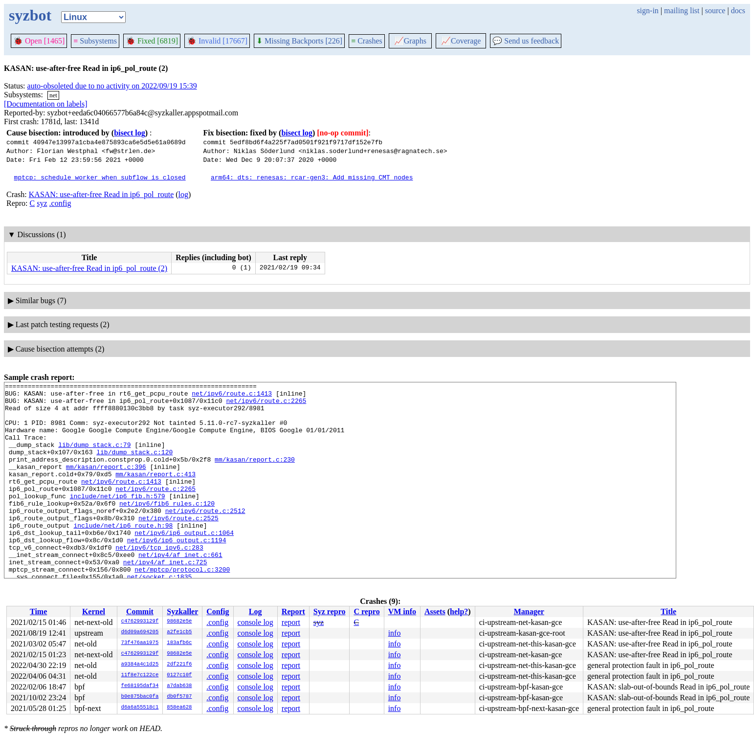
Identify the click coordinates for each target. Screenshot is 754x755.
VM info (402, 611)
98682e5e (179, 621)
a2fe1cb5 (179, 632)
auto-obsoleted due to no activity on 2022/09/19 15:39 (112, 86)
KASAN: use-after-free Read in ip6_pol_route (101, 194)
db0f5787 (179, 696)
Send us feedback (525, 41)
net (53, 95)
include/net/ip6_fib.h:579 (117, 519)
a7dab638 (179, 686)
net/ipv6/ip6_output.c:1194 (176, 572)
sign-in (647, 10)
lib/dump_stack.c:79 (94, 457)
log (183, 194)
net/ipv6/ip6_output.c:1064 (184, 563)
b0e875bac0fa (140, 696)
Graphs (410, 41)
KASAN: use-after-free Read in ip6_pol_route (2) (89, 268)
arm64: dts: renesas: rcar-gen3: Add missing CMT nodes (312, 177)
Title (668, 611)
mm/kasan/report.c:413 (155, 493)
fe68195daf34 (140, 686)
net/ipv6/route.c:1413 (232, 396)
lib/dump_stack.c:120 (134, 466)
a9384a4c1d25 (140, 664)
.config (60, 203)
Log (255, 611)
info (394, 633)
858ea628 (179, 707)
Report (293, 611)
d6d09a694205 (140, 632)
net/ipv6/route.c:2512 (205, 537)
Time (38, 611)
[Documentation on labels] (46, 104)
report (291, 622)
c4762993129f (140, 621)
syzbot (30, 15)
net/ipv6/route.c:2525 (178, 545)
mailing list (681, 10)
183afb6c (179, 643)
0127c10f (179, 675)
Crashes (366, 41)
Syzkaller (182, 611)
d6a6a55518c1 (140, 707)
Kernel (93, 611)
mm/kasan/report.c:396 (106, 484)
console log (255, 622)
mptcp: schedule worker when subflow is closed (100, 177)
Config (217, 611)
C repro (366, 611)
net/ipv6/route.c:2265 (266, 404)
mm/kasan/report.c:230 (255, 475)
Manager (529, 611)
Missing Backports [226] (299, 41)
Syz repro (329, 611)
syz (42, 203)
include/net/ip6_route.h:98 (123, 554)
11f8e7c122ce (140, 675)
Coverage (461, 41)
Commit (140, 611)
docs (738, 10)
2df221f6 (179, 664)
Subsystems (95, 41)
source (715, 10)
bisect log (129, 133)
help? (459, 611)
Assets (434, 611)
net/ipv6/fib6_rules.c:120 (167, 528)
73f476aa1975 (140, 643)
